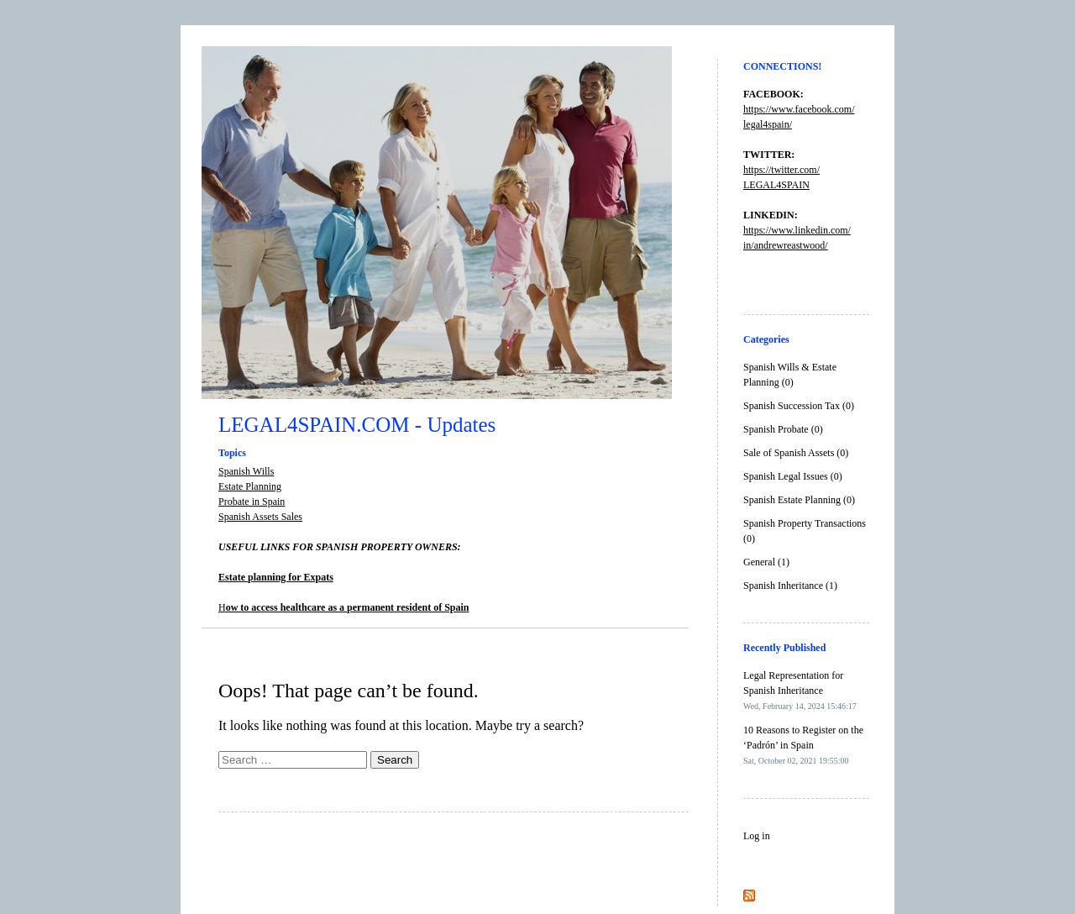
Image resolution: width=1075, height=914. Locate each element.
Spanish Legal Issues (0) (792, 476)
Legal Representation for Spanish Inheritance (800, 690)
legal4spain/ (767, 124)
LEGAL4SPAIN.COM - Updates (357, 424)
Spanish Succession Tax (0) (798, 406)
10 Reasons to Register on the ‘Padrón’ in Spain (803, 744)
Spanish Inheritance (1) (790, 585)
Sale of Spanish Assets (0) (795, 453)
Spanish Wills (246, 471)
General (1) (766, 562)
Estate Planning (249, 486)
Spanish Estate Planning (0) (799, 500)
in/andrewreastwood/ (785, 245)
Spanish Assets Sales (260, 517)
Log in (756, 836)
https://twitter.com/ (781, 170)
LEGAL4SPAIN (776, 185)
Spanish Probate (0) (783, 429)
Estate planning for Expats (275, 577)
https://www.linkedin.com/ (797, 230)
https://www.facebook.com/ (799, 109)
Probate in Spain (251, 501)
